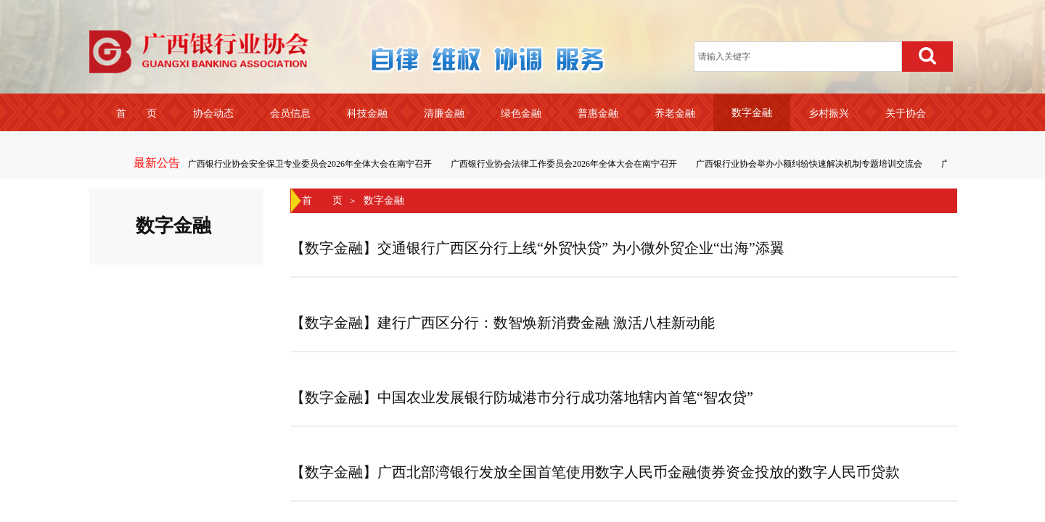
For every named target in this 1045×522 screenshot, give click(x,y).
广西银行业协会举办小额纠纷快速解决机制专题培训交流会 (810, 164)
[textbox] (798, 56)
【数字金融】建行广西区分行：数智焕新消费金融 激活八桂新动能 (502, 323)
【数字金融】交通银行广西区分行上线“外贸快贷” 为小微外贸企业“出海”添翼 (537, 248)
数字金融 (384, 200)
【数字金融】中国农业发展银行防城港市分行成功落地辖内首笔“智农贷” (521, 397)
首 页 (322, 200)
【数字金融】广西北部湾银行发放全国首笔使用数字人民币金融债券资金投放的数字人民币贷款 (595, 472)
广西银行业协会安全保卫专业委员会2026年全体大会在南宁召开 (311, 164)
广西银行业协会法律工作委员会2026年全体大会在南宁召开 (564, 164)
